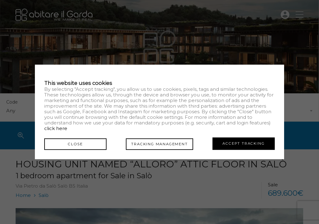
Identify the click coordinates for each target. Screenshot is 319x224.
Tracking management (159, 143)
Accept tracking (243, 143)
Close (75, 143)
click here (55, 129)
